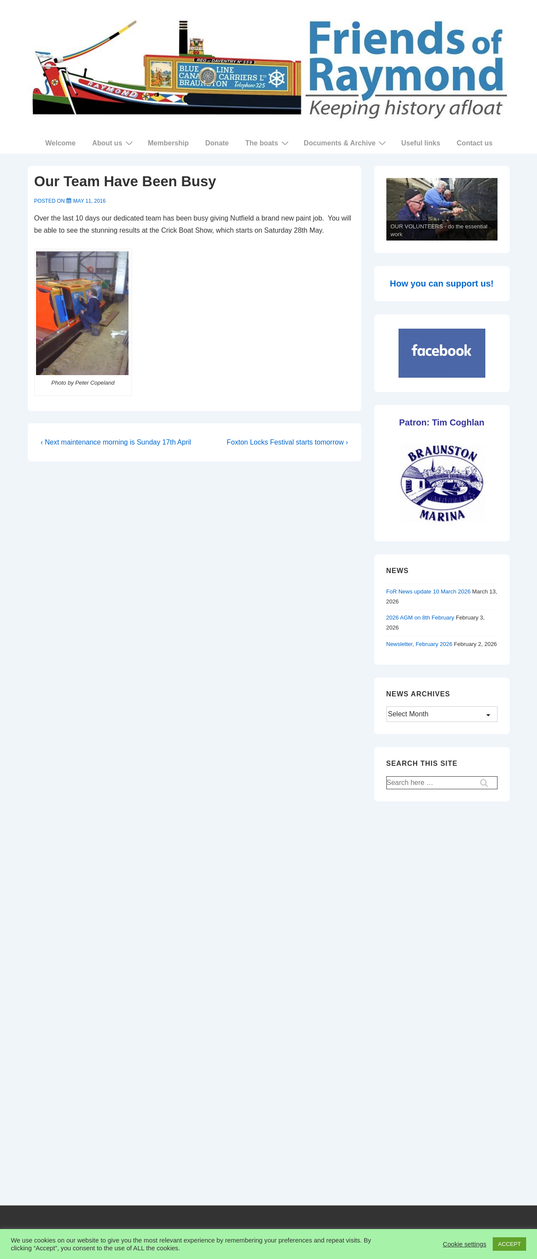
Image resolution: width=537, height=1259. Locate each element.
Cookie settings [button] (464, 1244)
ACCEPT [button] (509, 1244)
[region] (441, 209)
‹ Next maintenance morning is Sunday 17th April (116, 442)
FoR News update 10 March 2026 (428, 591)
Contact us (475, 143)
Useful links (420, 143)
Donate (217, 143)
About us (113, 143)
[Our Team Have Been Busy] (89, 201)
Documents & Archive (346, 143)
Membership (168, 143)
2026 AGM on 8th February (420, 617)
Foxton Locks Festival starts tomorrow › (287, 442)
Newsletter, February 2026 (419, 644)
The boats (268, 143)
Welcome (60, 143)
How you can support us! (442, 283)
